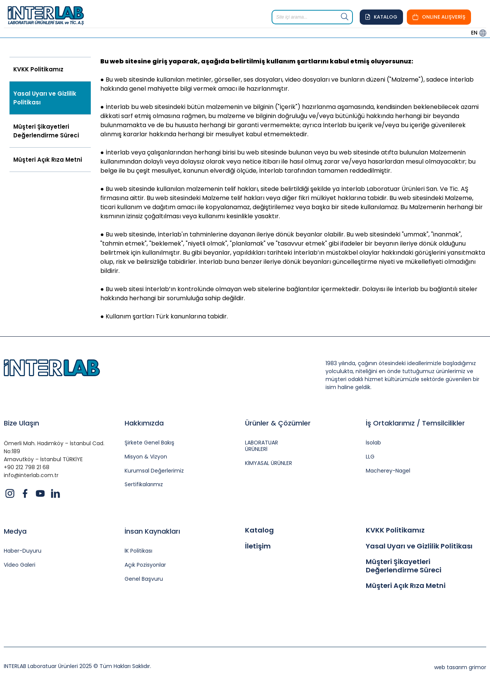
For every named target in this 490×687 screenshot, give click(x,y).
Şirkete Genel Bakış (149, 443)
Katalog (259, 530)
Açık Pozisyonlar (145, 565)
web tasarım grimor (460, 667)
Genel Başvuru (144, 579)
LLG (370, 457)
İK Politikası (138, 551)
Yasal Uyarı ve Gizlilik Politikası (44, 98)
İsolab (373, 443)
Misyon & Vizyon (146, 457)
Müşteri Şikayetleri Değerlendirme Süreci (46, 131)
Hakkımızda (144, 423)
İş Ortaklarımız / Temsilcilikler (415, 423)
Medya (15, 531)
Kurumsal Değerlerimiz (154, 471)
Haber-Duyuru (22, 551)
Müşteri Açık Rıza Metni (47, 160)
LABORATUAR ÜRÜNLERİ (261, 446)
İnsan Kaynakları (152, 531)
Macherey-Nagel (388, 471)
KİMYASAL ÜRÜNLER (268, 463)
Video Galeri (19, 565)
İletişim (258, 546)
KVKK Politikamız (38, 69)
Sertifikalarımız (144, 484)
